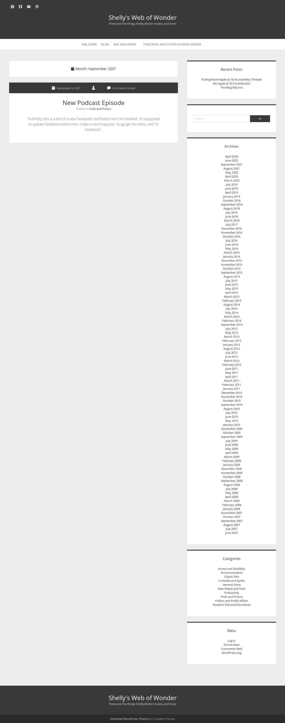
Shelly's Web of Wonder (143, 17)
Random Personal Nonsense (231, 605)
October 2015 (231, 269)
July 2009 (231, 441)
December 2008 (231, 469)
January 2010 (231, 425)
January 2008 (231, 509)
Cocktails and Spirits (231, 581)
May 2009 (231, 449)
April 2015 (231, 293)
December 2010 (231, 393)
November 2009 (231, 429)
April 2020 (231, 176)
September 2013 (231, 325)
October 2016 (231, 236)
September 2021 (231, 164)
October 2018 (231, 200)
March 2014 (231, 317)
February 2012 (231, 365)
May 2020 (231, 172)
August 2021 (232, 168)
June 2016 (231, 244)
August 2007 (232, 525)
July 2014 (231, 309)
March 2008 (231, 501)
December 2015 (231, 261)
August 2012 (232, 349)
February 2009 (231, 461)
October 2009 (231, 433)
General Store (232, 585)
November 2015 (231, 265)
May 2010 (231, 421)
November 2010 (231, 397)
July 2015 (231, 281)
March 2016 (231, 252)
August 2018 (232, 208)
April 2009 (231, 453)
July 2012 (231, 353)
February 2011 (231, 385)
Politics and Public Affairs (231, 601)
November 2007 (231, 513)
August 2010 (232, 409)
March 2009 (231, 457)
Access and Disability (231, 569)
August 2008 (232, 485)
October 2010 (231, 401)
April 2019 (231, 192)
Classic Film (231, 577)
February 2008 (231, 505)
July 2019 (231, 184)
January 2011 (231, 389)
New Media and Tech (231, 589)
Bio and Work (125, 44)
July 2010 (231, 413)
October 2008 (231, 477)
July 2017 (231, 224)
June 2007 (231, 533)
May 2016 (231, 248)
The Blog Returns (231, 87)
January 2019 (231, 196)
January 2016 (231, 256)
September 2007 (231, 521)
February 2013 (231, 341)
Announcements (232, 573)
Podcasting (231, 593)
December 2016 (231, 228)
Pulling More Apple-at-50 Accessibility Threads (232, 79)
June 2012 (231, 357)
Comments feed (231, 649)
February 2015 (231, 301)
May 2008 (231, 493)
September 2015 (231, 273)
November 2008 (231, 473)
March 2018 (231, 220)
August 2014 (232, 305)
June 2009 (231, 445)
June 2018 (231, 216)
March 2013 (231, 337)
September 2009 (231, 437)
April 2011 (231, 377)
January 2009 (231, 465)
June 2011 (231, 369)
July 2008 (231, 489)
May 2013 (231, 333)
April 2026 (231, 156)
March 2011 (231, 381)
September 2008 (231, 481)
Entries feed (231, 645)
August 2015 (232, 277)
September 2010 (231, 405)
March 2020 (231, 180)
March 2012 (231, 361)
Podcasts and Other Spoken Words (172, 44)
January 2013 (231, 345)
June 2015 (231, 285)
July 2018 (231, 212)
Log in (232, 641)
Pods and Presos (100, 109)
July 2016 (231, 240)
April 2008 (231, 497)
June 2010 (231, 417)
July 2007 (231, 529)
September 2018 (231, 204)
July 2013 (231, 329)
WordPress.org (231, 653)
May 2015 (231, 289)
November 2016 (231, 232)
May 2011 (231, 373)
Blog (105, 44)
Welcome (89, 44)
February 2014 (231, 321)
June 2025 (231, 160)
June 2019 (231, 188)
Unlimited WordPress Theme (129, 719)
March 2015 (231, 297)
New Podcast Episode (94, 102)
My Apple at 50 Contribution (231, 83)
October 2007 (231, 517)
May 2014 (231, 313)
